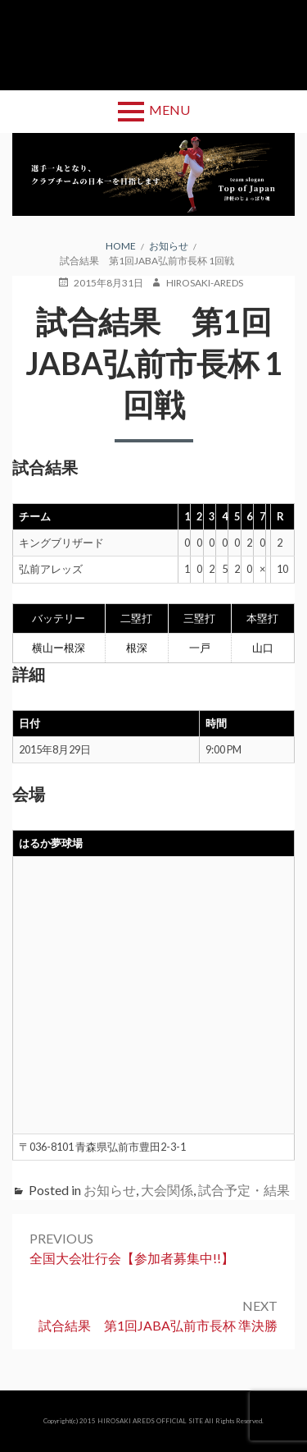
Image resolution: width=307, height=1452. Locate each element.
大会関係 (167, 1190)
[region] (153, 174)
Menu (169, 109)
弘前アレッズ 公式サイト (154, 45)
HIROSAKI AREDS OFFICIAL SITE (150, 1421)
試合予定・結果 (244, 1190)
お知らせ (110, 1190)
